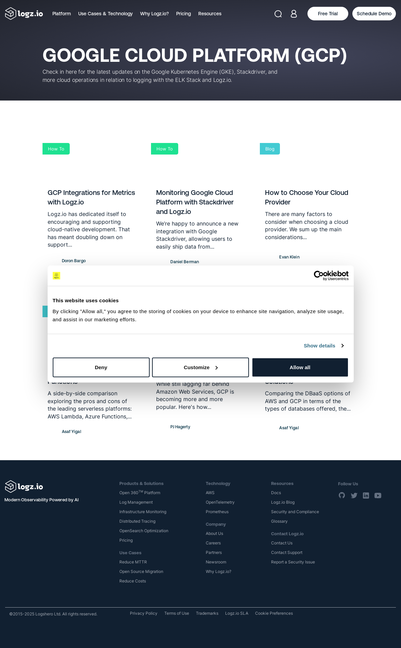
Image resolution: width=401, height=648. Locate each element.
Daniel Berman (184, 261)
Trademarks (207, 613)
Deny (101, 367)
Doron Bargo (74, 260)
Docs (276, 492)
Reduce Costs (132, 580)
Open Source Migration (141, 571)
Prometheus (217, 511)
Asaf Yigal (71, 431)
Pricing (183, 13)
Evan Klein (289, 257)
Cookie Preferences (274, 613)
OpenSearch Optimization (143, 530)
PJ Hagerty (180, 427)
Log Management (136, 502)
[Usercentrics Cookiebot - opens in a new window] (319, 276)
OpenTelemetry (220, 502)
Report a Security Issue (293, 561)
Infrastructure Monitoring (142, 511)
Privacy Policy (143, 613)
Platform (61, 13)
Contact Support (286, 552)
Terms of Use (176, 613)
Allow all (300, 367)
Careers (213, 542)
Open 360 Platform (139, 492)
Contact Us (282, 542)
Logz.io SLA (236, 613)
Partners (214, 552)
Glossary (279, 521)
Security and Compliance (295, 511)
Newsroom (216, 561)
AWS (210, 492)
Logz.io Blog (283, 502)
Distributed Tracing (137, 521)
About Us (214, 533)
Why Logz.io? (154, 13)
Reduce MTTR (133, 561)
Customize (201, 367)
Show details (319, 345)
